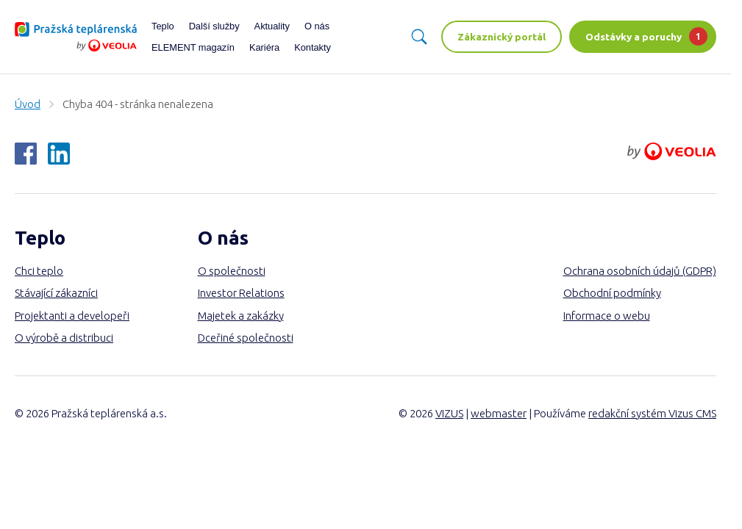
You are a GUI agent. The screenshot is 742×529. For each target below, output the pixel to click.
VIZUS (449, 413)
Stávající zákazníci (56, 293)
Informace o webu (606, 315)
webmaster (499, 413)
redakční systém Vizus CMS (652, 413)
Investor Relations (241, 293)
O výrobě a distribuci (64, 337)
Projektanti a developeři (72, 315)
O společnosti (231, 270)
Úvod (27, 104)
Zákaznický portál (501, 37)
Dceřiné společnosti (245, 337)
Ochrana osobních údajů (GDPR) (639, 270)
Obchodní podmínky (612, 293)
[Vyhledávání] (419, 36)
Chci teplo (39, 270)
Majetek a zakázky (241, 315)
